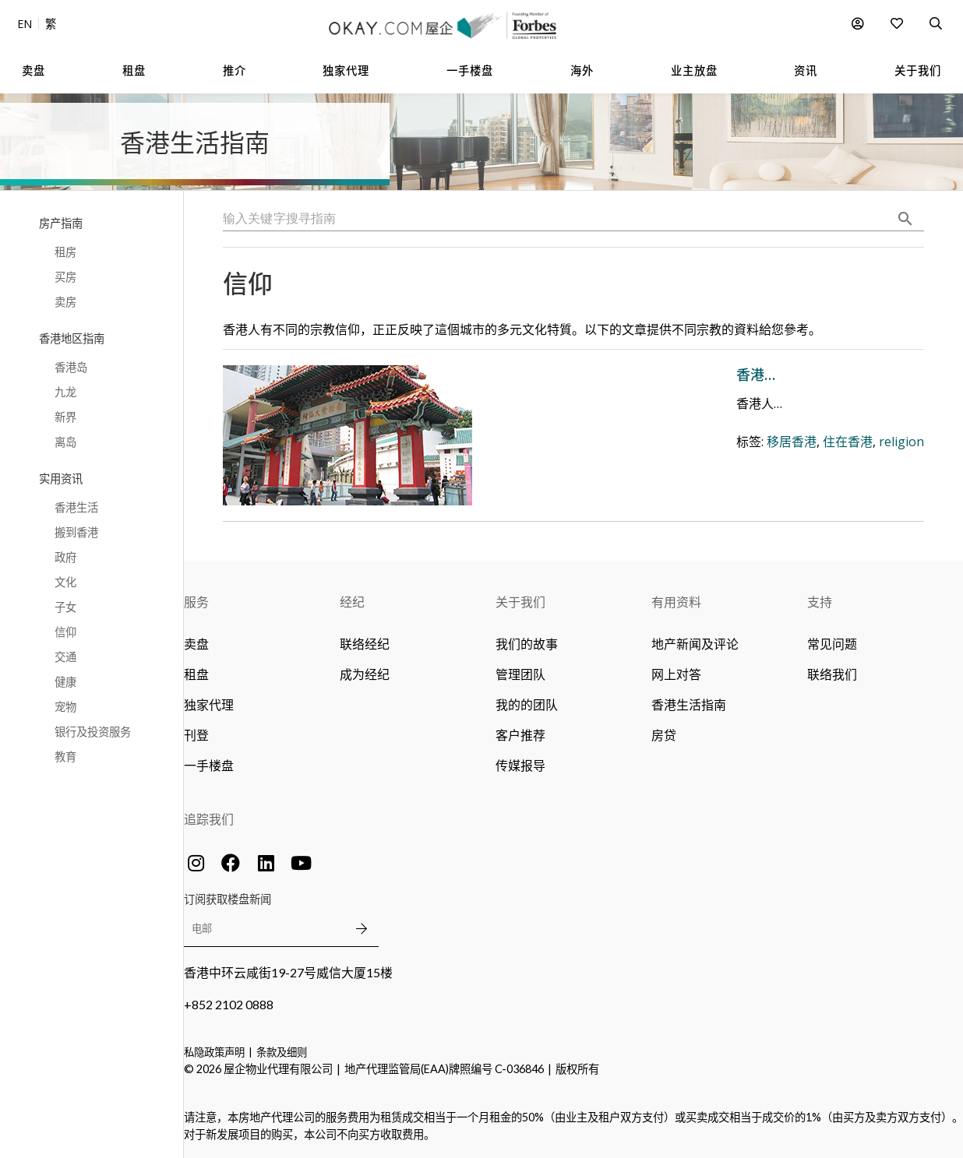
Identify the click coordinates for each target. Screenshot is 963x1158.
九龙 (65, 392)
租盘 (196, 674)
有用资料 (676, 601)
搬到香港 (76, 532)
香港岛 (71, 367)
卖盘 (196, 643)
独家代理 (209, 704)
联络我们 (832, 674)
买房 (65, 276)
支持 (819, 601)
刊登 (196, 734)
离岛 (65, 442)
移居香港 (543, 486)
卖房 (65, 301)
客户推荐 (520, 734)
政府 (65, 557)
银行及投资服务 (93, 731)
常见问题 (832, 643)
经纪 (352, 601)
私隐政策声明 (214, 1052)
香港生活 (76, 507)
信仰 (65, 632)
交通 (65, 656)
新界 (65, 417)
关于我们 (520, 601)
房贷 (663, 734)
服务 (196, 601)
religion (653, 486)
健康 (65, 681)
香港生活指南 (688, 704)
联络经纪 (365, 643)
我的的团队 (527, 704)
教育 (65, 756)
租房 (65, 252)
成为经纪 (365, 674)
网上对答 (676, 674)
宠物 (65, 706)
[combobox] (573, 218)
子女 (65, 607)
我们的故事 (527, 643)
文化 (65, 582)
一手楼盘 (209, 765)
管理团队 (520, 674)
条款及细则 (281, 1052)
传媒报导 (520, 765)
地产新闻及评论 (695, 643)
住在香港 (599, 486)
